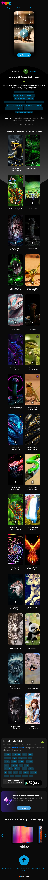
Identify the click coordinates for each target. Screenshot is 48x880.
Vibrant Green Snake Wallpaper (32, 209)
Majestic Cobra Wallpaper (32, 329)
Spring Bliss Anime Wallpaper (32, 727)
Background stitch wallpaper (35, 102)
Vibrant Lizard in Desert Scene (32, 408)
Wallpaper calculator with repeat (24, 92)
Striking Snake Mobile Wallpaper (15, 169)
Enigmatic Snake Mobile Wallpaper (15, 249)
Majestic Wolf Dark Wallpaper (15, 727)
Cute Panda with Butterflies (32, 648)
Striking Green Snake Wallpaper (15, 289)
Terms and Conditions (23, 868)
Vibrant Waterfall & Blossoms (32, 528)
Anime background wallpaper (24, 112)
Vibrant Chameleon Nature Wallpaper (15, 528)
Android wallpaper (17, 748)
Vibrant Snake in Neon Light (15, 488)
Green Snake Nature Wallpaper (32, 368)
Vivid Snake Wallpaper (32, 168)
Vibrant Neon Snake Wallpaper (15, 448)
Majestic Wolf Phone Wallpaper (32, 608)
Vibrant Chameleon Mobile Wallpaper (32, 289)
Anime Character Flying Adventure (32, 687)
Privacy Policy (36, 868)
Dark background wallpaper (14, 109)
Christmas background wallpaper (14, 102)
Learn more (24, 808)
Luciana (29, 71)
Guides (24, 871)
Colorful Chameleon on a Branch (15, 209)
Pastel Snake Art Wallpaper (15, 329)
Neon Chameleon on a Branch (15, 368)
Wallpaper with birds (24, 8)
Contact (4, 868)
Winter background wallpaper (33, 109)
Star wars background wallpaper (24, 99)
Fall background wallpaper (14, 105)
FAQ (43, 868)
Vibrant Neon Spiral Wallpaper (15, 568)
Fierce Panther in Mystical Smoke (15, 687)
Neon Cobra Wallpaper (15, 408)
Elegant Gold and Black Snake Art (32, 448)
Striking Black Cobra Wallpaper (32, 249)
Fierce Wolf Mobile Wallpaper (15, 608)
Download (24, 55)
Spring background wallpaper (32, 105)
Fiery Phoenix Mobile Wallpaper (32, 568)
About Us (11, 868)
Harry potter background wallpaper (24, 95)
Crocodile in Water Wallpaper (15, 648)
